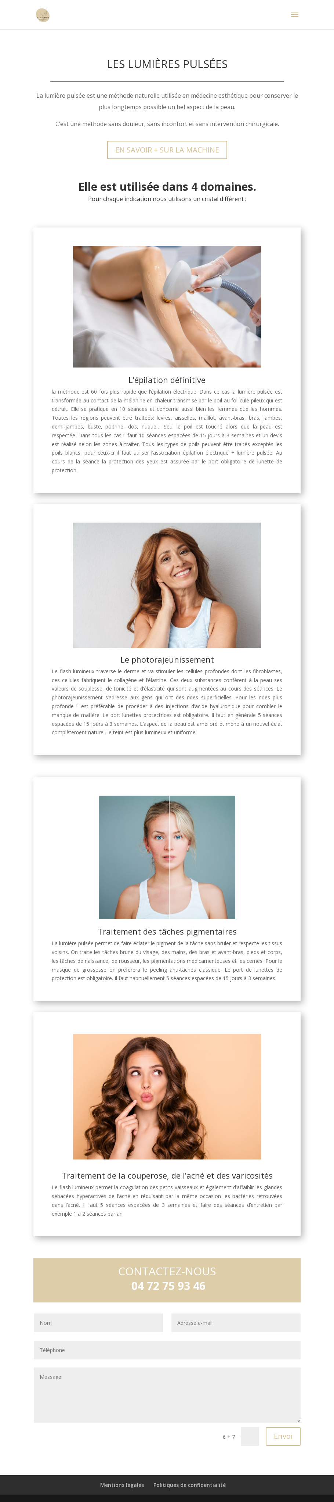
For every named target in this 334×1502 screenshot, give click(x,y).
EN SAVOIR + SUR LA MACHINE (167, 150)
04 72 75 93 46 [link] (168, 1285)
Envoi (283, 1436)
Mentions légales (122, 1484)
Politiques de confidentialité (189, 1484)
